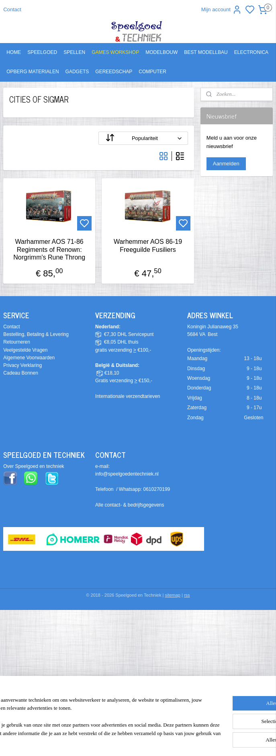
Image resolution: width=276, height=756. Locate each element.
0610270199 (156, 489)
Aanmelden (226, 164)
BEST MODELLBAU (205, 52)
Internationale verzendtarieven (127, 396)
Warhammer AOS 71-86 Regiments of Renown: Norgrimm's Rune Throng (49, 249)
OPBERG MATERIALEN (32, 71)
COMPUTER (152, 71)
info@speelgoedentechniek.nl (127, 474)
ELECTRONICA (251, 52)
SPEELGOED (42, 52)
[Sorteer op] (143, 138)
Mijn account (221, 9)
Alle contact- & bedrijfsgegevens (129, 505)
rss (187, 595)
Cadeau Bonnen (20, 373)
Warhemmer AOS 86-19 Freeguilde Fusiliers (148, 245)
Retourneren (16, 342)
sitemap (172, 595)
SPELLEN (74, 52)
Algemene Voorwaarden (29, 357)
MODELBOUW (161, 52)
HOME (13, 52)
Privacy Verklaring (22, 365)
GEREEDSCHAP (113, 71)
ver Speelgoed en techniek (35, 466)
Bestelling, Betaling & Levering (36, 334)
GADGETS (77, 71)
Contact (12, 9)
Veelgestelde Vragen (25, 350)
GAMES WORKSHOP (115, 52)
